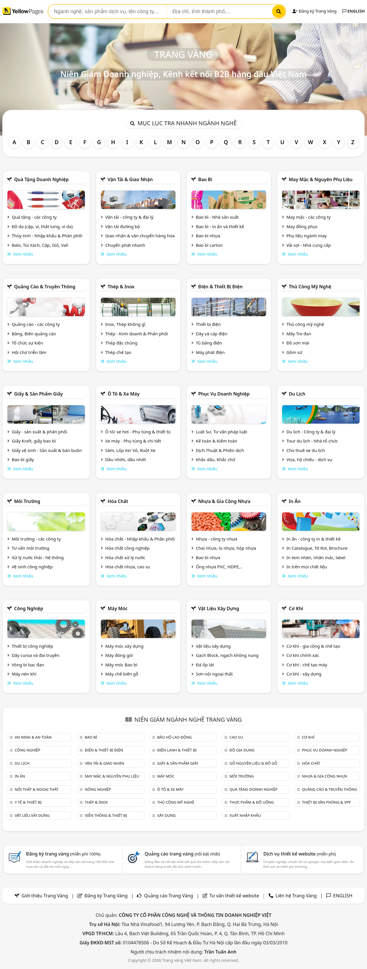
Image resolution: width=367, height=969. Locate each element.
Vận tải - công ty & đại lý (129, 217)
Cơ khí (296, 608)
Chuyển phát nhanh (125, 245)
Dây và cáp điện (211, 333)
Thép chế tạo (118, 352)
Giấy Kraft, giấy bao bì (34, 441)
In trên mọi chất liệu (306, 566)
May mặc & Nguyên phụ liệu (320, 179)
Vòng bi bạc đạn (28, 664)
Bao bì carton (209, 245)
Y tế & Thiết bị (28, 802)
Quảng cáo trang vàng (182, 854)
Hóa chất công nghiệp (127, 548)
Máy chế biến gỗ (121, 674)
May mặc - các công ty (308, 217)
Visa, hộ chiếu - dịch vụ (309, 459)
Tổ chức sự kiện (27, 343)
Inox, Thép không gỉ (125, 324)
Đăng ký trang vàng (63, 854)
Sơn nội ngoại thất (214, 674)
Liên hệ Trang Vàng (296, 895)
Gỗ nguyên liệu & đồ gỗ (254, 763)
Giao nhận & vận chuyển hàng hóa (140, 235)
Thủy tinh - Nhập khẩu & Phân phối (47, 235)
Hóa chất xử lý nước (125, 557)
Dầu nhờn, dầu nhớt (125, 459)
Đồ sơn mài (297, 343)
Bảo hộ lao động (174, 737)
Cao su (236, 737)
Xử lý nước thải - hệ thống (38, 557)
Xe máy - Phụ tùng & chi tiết (133, 441)
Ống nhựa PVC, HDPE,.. (219, 566)
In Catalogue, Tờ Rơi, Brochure (317, 548)
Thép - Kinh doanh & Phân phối (136, 333)
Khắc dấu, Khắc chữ (215, 459)
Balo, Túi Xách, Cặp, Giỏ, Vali (40, 245)
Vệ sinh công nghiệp (32, 566)
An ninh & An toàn (33, 737)
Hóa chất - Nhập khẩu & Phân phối (140, 539)
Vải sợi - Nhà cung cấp (308, 245)
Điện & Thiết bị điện (220, 286)
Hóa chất (118, 501)
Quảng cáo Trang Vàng (168, 895)
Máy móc (118, 608)
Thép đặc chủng (121, 343)
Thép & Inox (121, 286)
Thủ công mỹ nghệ (310, 286)
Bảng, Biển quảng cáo (34, 333)
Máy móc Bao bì (121, 664)
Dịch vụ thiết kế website (299, 854)
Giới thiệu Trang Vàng (45, 895)
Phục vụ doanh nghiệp (223, 394)
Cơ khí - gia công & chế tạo (313, 646)
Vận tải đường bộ (122, 226)
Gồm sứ (294, 352)
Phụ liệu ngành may (306, 235)
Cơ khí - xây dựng (303, 674)
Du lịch (297, 394)
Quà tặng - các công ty (34, 217)
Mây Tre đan (298, 333)
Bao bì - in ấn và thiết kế (220, 226)
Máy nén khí (24, 674)
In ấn (294, 501)
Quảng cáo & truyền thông (44, 286)
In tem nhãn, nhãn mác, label (315, 557)
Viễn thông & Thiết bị (106, 815)
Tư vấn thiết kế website (235, 895)
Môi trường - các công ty (36, 539)
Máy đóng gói (119, 655)
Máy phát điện (210, 352)
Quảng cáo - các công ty (36, 324)
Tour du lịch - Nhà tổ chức (312, 441)
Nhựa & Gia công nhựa (224, 501)
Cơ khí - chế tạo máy (306, 664)
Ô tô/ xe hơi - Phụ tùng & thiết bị (138, 431)
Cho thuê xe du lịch (305, 450)
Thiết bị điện (208, 324)
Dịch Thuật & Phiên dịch (220, 450)
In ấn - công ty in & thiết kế (313, 539)
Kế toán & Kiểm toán (216, 441)
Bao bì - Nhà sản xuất (217, 217)
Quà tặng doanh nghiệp (41, 179)
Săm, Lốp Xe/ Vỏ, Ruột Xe (130, 450)
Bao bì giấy (23, 459)
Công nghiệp (28, 608)
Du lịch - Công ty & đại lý (310, 431)
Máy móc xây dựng (124, 646)
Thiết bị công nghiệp (32, 646)
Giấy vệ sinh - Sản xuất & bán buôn (47, 450)
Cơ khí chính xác (302, 655)
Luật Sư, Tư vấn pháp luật (221, 431)
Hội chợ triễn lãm (29, 352)
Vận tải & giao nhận (130, 179)
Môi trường (27, 501)
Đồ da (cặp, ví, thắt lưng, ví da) (42, 226)
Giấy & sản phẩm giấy (38, 394)
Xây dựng (166, 815)
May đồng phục (302, 226)
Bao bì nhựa (208, 235)
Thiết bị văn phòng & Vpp (326, 802)
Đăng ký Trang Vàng (314, 11)
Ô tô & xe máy (124, 394)
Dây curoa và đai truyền (35, 655)
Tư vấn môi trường (30, 548)
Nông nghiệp (98, 789)
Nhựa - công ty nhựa (216, 539)
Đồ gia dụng (242, 750)
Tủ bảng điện (209, 343)
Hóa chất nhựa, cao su (127, 566)
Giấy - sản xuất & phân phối (39, 431)
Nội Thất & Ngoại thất (36, 789)
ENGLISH (353, 11)
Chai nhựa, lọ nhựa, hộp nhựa (226, 548)
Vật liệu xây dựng (218, 608)
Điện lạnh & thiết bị (176, 750)
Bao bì (205, 179)
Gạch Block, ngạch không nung (227, 655)
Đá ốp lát (205, 664)
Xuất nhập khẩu (245, 815)
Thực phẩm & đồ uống (252, 802)
